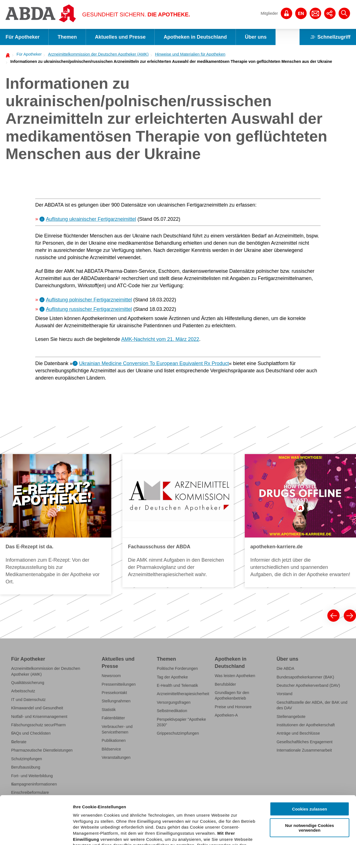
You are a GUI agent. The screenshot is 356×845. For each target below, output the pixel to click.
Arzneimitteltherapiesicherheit (183, 694)
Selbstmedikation (172, 710)
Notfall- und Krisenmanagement (39, 716)
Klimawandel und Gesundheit (37, 708)
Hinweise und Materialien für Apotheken (190, 54)
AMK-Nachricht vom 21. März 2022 (160, 339)
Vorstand (284, 694)
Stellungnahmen (116, 701)
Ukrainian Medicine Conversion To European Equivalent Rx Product (154, 363)
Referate (18, 742)
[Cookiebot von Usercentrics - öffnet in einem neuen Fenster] (36, 834)
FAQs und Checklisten (31, 733)
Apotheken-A (226, 715)
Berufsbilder (225, 684)
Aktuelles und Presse (120, 37)
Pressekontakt (114, 692)
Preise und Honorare (233, 707)
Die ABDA (285, 668)
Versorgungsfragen (174, 702)
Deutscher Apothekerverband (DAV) (308, 685)
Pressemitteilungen (119, 684)
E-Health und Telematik (177, 685)
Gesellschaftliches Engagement (304, 742)
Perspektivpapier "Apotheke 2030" (181, 722)
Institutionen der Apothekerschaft (305, 725)
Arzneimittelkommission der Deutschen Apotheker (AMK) (98, 54)
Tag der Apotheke (172, 677)
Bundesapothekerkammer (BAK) (305, 677)
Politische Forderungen (177, 668)
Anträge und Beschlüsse (298, 733)
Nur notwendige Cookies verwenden (309, 777)
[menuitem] (27, 54)
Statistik (109, 709)
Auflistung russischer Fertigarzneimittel (89, 309)
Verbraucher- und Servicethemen (117, 729)
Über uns (255, 37)
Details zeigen (296, 834)
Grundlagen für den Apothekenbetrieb (232, 695)
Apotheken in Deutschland (195, 37)
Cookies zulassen (309, 759)
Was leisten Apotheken (235, 675)
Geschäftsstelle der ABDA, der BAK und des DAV (311, 705)
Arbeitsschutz (23, 691)
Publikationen (114, 740)
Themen (67, 37)
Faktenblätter (113, 718)
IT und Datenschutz (28, 699)
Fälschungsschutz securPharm (38, 725)
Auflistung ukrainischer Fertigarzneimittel (91, 219)
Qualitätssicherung (27, 682)
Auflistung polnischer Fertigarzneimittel (89, 300)
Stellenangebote (290, 716)
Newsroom (111, 675)
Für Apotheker (22, 37)
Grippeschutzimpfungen (178, 733)
